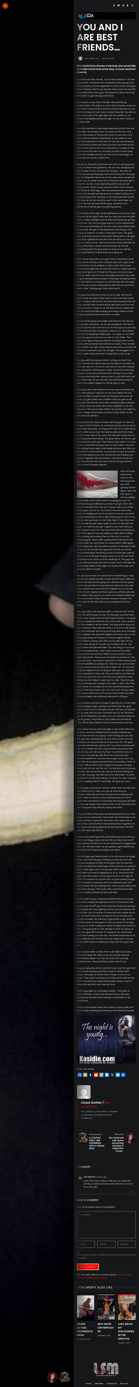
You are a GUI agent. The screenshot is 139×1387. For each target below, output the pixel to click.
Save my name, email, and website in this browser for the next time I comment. (106, 1241)
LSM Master (89, 1161)
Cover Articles (107, 1368)
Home (88, 1362)
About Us (124, 1362)
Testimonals (86, 1374)
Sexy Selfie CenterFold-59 (106, 1312)
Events (98, 1374)
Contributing (92, 1368)
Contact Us (111, 1362)
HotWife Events (111, 1374)
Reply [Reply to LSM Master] (132, 1177)
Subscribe (98, 1362)
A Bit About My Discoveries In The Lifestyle (126, 1316)
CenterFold (122, 1368)
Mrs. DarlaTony (92, 58)
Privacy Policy (127, 1374)
